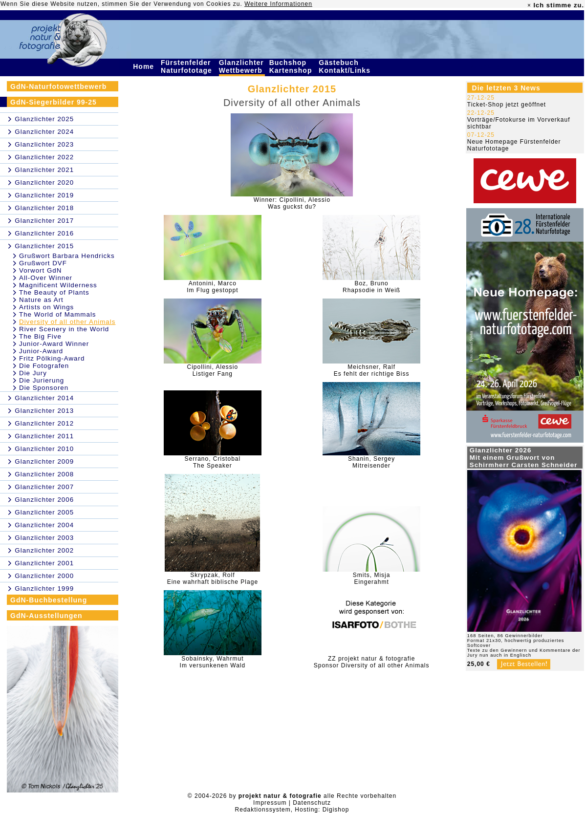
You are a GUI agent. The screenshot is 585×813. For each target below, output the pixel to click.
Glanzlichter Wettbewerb (242, 66)
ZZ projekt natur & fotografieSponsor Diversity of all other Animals (372, 662)
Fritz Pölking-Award (52, 358)
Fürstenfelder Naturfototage (188, 66)
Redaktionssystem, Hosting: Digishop (292, 809)
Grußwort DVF (43, 263)
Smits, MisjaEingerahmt (371, 578)
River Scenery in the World (64, 329)
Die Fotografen (44, 365)
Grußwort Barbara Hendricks (67, 255)
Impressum (269, 802)
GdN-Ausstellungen (46, 616)
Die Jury (33, 373)
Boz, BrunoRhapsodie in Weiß (371, 287)
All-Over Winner (45, 277)
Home (144, 66)
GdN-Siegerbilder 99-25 (53, 102)
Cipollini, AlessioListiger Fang (212, 370)
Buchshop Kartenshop (292, 66)
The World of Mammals (57, 314)
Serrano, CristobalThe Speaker (212, 462)
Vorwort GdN (40, 270)
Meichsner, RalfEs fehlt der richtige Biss (372, 370)
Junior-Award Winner (54, 343)
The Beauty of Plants (54, 292)
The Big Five (40, 336)
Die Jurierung (41, 380)
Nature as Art (41, 299)
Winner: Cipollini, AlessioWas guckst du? (292, 203)
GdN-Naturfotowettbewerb (58, 86)
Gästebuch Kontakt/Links (345, 66)
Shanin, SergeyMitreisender (371, 462)
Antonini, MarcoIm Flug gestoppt (212, 287)
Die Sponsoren (43, 387)
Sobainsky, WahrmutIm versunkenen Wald (213, 662)
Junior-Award (41, 351)
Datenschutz (312, 802)
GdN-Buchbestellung (48, 600)
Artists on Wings (46, 307)
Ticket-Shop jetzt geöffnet (506, 104)
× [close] (529, 5)
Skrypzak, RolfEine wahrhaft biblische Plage (212, 578)
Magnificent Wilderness (58, 285)
